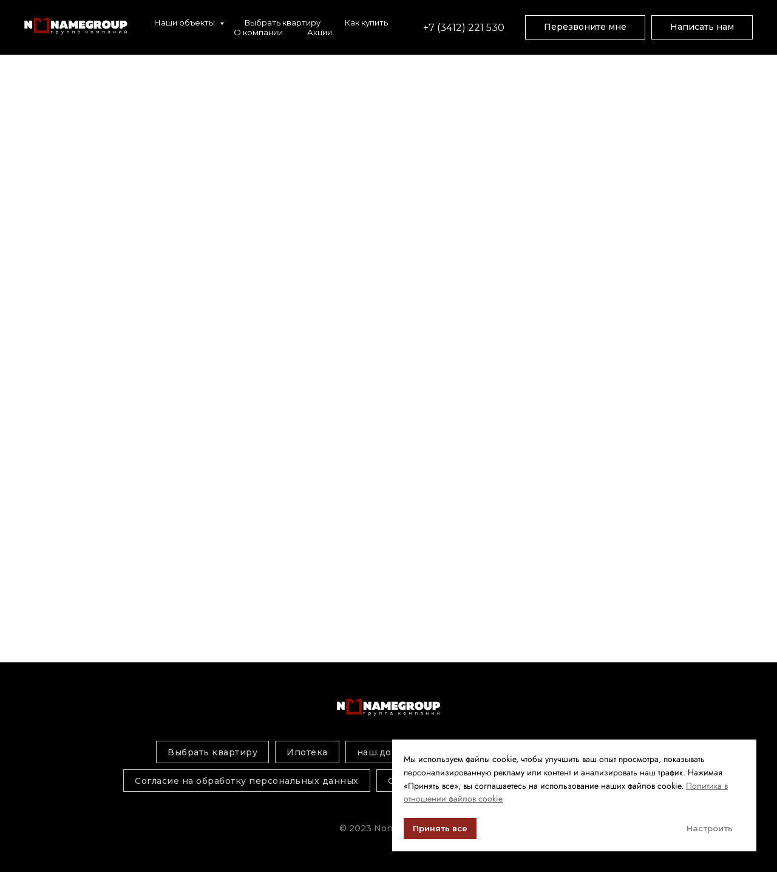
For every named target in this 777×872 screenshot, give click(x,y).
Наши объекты (185, 22)
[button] (585, 27)
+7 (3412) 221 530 (465, 27)
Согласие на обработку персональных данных (247, 780)
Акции (319, 32)
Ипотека (307, 752)
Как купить (366, 22)
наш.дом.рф (385, 752)
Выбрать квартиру (283, 22)
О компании (258, 32)
